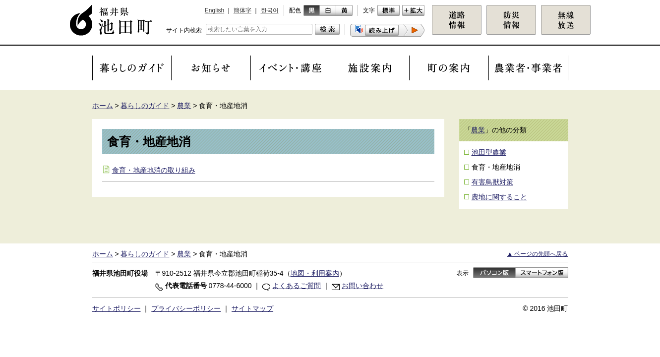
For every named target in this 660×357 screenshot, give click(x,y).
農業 (184, 106)
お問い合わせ (362, 286)
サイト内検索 (184, 30)
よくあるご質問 (296, 286)
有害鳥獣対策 (492, 182)
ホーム (102, 106)
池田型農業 (489, 152)
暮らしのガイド (144, 106)
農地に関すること (499, 197)
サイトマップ (252, 308)
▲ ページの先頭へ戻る (537, 253)
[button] (387, 30)
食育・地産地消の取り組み (153, 170)
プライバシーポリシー (186, 308)
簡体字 (242, 10)
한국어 (270, 10)
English (214, 10)
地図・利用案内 (315, 273)
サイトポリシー (116, 308)
